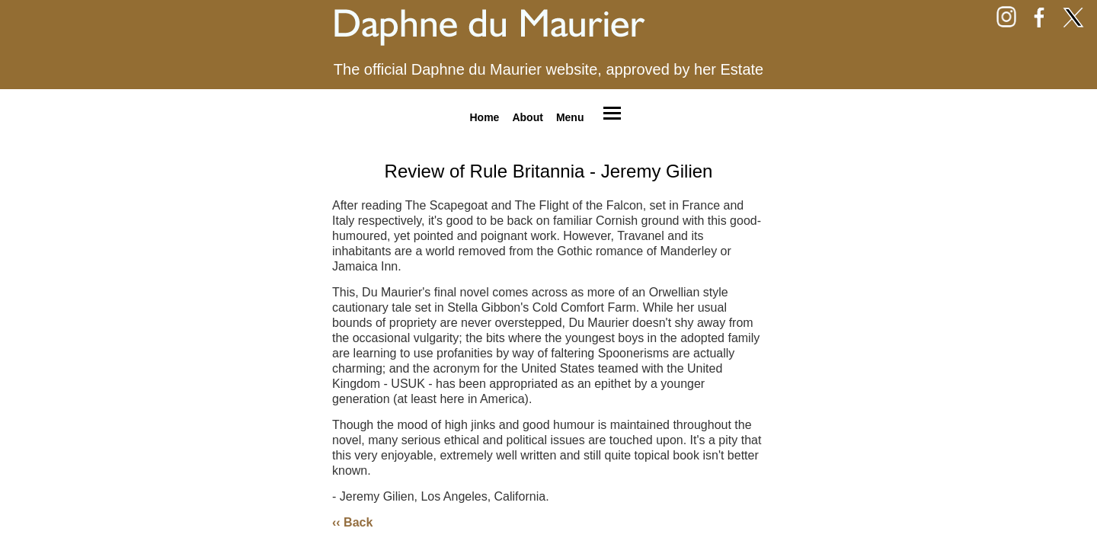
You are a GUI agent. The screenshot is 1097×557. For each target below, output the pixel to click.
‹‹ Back (352, 522)
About (527, 116)
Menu (570, 116)
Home (484, 116)
